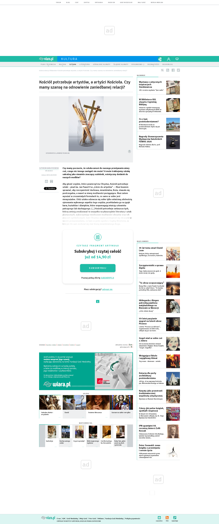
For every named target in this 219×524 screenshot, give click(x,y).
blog (68, 2)
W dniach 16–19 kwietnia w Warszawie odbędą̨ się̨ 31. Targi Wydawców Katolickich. (151, 416)
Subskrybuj (97, 268)
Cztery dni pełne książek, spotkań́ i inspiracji (151, 409)
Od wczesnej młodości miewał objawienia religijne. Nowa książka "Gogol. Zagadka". (151, 346)
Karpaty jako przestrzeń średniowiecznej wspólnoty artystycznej (150, 393)
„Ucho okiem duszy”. (146, 311)
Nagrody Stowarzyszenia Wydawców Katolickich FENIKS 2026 (151, 139)
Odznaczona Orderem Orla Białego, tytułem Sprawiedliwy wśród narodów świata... (151, 436)
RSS (167, 517)
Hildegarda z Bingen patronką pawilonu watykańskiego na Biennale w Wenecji (149, 304)
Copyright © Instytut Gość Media (68, 521)
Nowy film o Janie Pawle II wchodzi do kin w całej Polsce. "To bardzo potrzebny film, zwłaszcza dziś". (151, 288)
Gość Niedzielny (126, 2)
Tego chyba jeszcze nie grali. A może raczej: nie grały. (150, 272)
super (78, 345)
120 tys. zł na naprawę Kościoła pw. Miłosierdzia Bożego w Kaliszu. (151, 382)
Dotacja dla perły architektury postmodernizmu (147, 375)
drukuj (51, 181)
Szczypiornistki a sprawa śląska (151, 266)
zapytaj (87, 2)
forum (58, 2)
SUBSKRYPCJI (107, 277)
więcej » (60, 416)
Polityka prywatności (132, 519)
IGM (63, 519)
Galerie (86, 393)
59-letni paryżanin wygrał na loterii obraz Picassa (150, 321)
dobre (72, 345)
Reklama (101, 519)
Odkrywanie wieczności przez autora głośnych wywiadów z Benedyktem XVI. (149, 456)
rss (167, 70)
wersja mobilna (157, 2)
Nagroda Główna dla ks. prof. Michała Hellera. (149, 146)
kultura (69, 59)
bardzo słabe (51, 345)
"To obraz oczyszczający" (151, 283)
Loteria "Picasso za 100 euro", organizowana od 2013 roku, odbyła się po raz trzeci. (149, 329)
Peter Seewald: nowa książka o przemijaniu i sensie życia (149, 448)
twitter (178, 70)
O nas (59, 519)
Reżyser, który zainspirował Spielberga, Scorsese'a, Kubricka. (151, 255)
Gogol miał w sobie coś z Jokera (150, 339)
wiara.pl (48, 59)
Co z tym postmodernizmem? (149, 120)
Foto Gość (92, 519)
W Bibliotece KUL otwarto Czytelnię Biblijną (148, 102)
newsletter (159, 517)
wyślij (46, 181)
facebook (173, 70)
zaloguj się (107, 289)
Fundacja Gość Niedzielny (114, 519)
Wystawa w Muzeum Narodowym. (151, 399)
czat (76, 2)
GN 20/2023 (48, 171)
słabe (60, 345)
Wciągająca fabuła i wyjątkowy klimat (148, 356)
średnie (66, 345)
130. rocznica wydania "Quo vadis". (151, 90)
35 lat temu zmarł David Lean (151, 249)
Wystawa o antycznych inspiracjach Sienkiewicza (150, 84)
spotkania (99, 2)
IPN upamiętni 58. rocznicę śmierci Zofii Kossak (149, 428)
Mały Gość (142, 2)
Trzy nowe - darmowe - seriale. (150, 361)
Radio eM (111, 2)
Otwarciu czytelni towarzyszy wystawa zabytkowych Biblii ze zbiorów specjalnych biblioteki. (150, 110)
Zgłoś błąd (175, 517)
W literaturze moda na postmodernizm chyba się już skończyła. (149, 127)
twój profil (168, 58)
